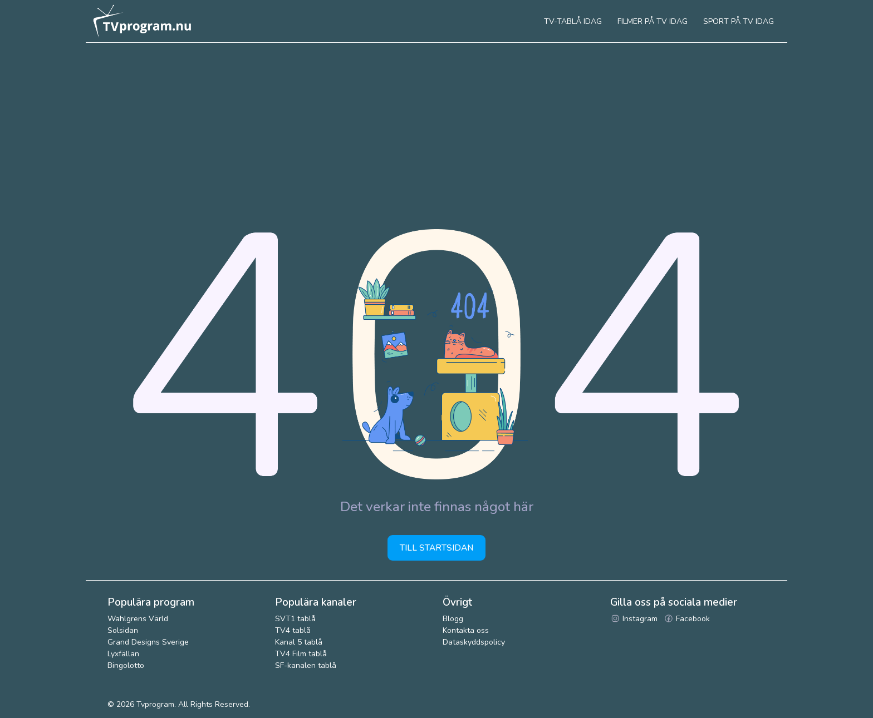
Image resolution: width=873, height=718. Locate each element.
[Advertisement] (436, 126)
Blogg (453, 618)
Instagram (634, 618)
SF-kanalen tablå (305, 665)
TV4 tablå (293, 630)
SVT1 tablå (295, 618)
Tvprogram (155, 704)
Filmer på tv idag (652, 21)
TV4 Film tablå (301, 653)
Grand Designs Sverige (148, 642)
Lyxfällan (123, 653)
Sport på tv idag (738, 21)
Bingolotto (125, 665)
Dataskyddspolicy (474, 642)
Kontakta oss (466, 630)
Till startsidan (436, 547)
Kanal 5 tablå (298, 642)
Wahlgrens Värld (137, 618)
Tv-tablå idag (573, 21)
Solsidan (122, 630)
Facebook (687, 618)
